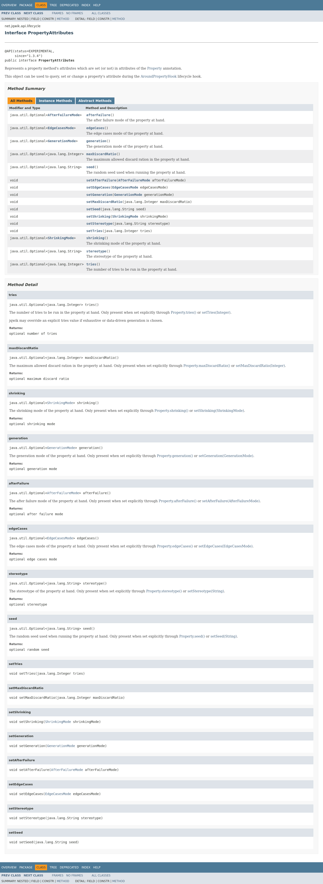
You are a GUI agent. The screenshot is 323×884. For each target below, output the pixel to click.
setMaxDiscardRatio (104, 202)
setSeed (93, 209)
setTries (94, 231)
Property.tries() (183, 312)
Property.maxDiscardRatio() (206, 366)
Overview (9, 5)
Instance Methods (55, 101)
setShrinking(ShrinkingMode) (219, 411)
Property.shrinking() (171, 411)
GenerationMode (62, 141)
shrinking (95, 238)
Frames (58, 13)
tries (91, 264)
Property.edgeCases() (175, 546)
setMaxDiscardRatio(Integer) (260, 366)
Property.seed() (192, 636)
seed (90, 167)
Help (96, 5)
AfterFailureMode (64, 115)
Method (63, 19)
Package (25, 5)
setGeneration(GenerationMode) (226, 456)
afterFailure (98, 115)
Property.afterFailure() (177, 501)
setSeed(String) (223, 636)
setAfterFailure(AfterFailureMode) (231, 501)
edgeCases (95, 128)
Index (86, 5)
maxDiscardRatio (101, 154)
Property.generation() (175, 456)
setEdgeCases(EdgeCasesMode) (226, 546)
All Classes (101, 13)
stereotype (96, 251)
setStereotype (99, 223)
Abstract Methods (95, 101)
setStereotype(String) (206, 591)
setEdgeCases (98, 187)
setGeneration (99, 195)
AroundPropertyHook (159, 76)
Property (154, 68)
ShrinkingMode (125, 216)
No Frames (74, 13)
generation (96, 141)
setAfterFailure (101, 180)
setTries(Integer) (216, 312)
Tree (53, 5)
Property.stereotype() (164, 591)
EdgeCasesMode (61, 128)
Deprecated (69, 5)
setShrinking (98, 216)
